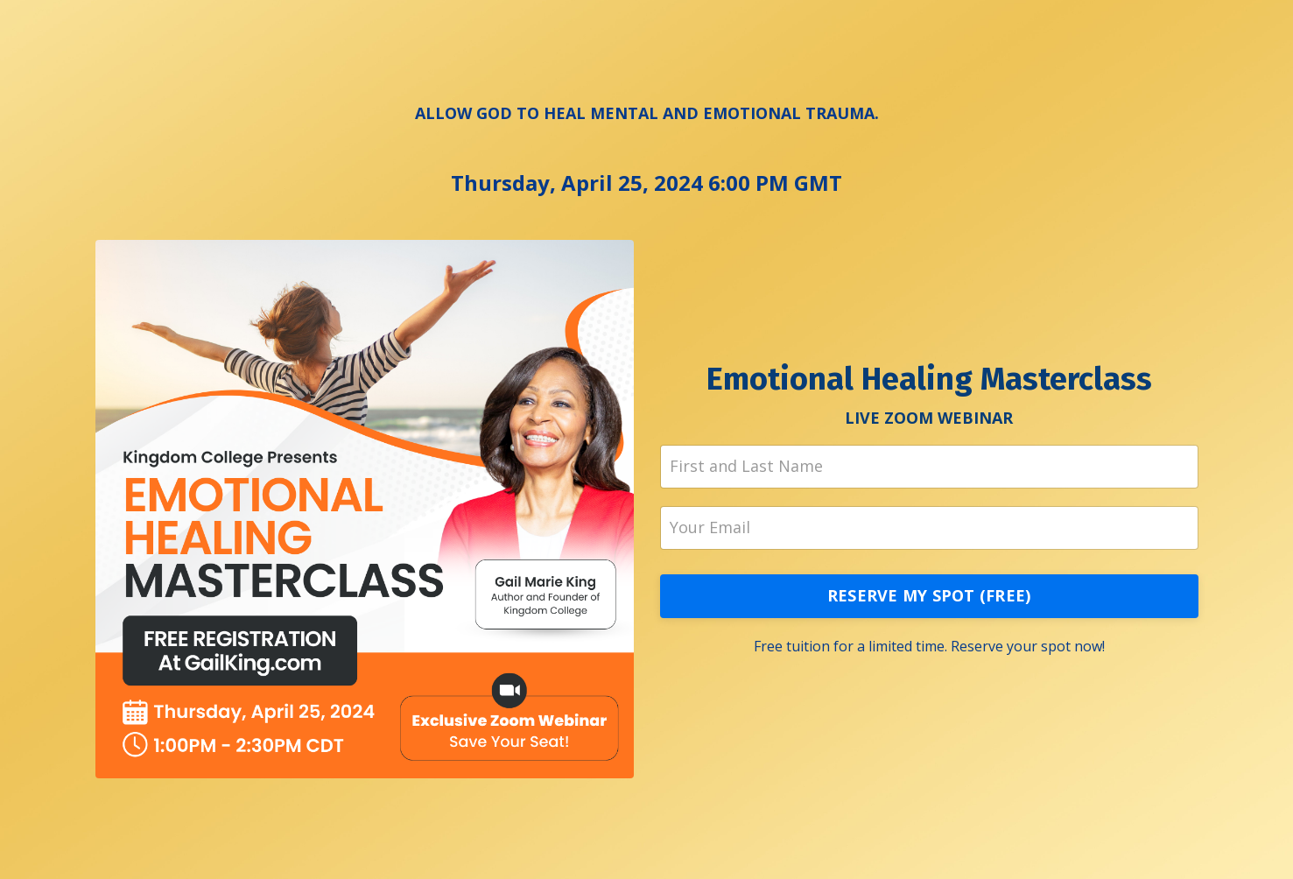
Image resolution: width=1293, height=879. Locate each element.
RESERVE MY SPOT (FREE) (929, 595)
